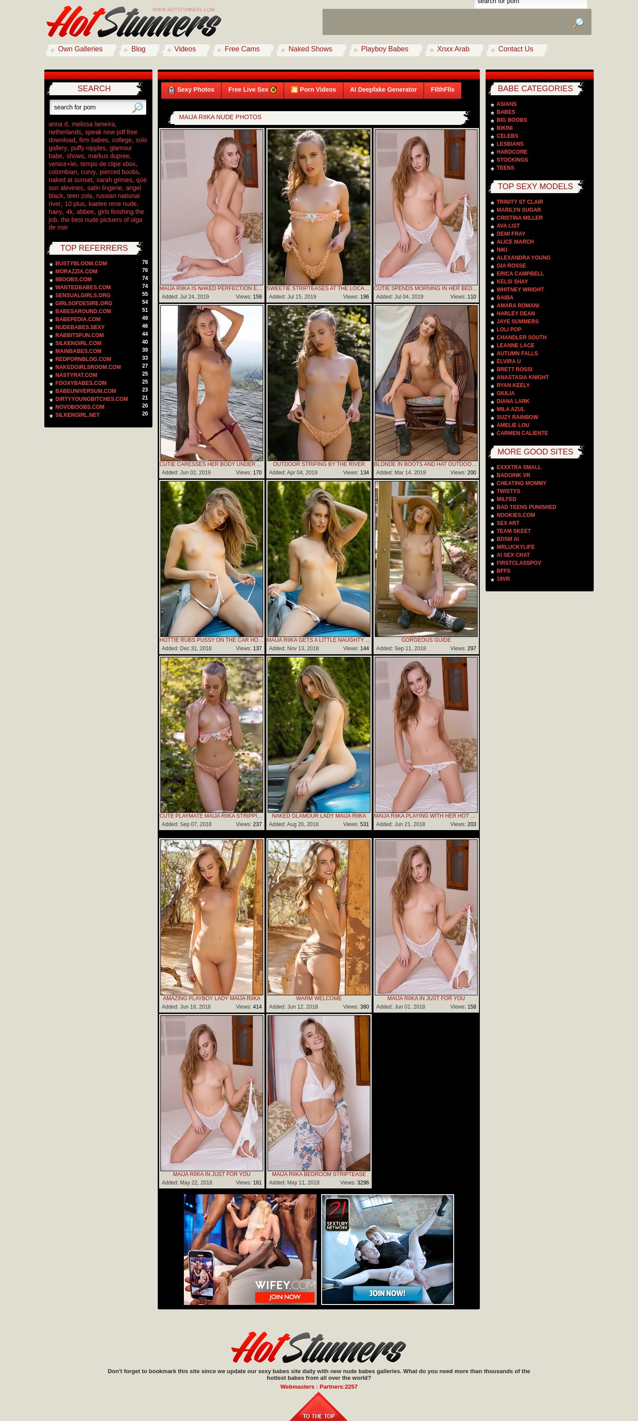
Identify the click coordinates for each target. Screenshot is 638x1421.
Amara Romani (518, 306)
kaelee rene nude (112, 203)
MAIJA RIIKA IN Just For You (426, 998)
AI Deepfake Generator (383, 89)
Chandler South (522, 337)
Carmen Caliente (522, 433)
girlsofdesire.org (84, 303)
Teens (505, 168)
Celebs (507, 136)
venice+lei (63, 163)
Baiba (505, 298)
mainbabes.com (78, 351)
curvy (88, 171)
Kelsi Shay (512, 282)
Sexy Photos (191, 89)
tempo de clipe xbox (108, 163)
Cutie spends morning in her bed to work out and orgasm (426, 288)
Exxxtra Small (519, 467)
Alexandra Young (524, 258)
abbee (85, 211)
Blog (138, 49)
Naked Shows (310, 49)
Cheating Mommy (521, 483)
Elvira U (509, 361)
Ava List (508, 226)
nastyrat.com (76, 375)
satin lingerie (104, 187)
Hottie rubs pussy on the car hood (212, 640)
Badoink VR (513, 475)
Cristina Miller (520, 218)
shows (75, 155)
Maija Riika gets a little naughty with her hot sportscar (319, 640)
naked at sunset (71, 179)
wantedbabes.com (83, 287)
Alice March (515, 242)
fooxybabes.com (80, 383)
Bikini (505, 128)
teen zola (80, 195)
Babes (506, 112)
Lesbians (510, 144)
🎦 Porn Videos (313, 89)
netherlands (65, 132)
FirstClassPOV (519, 563)
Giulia (506, 393)
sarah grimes (114, 179)
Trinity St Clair (520, 202)
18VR (503, 579)
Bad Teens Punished (526, 507)
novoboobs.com (80, 407)
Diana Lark (513, 401)
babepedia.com (78, 319)
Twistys (508, 491)
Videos (185, 49)
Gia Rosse (511, 266)
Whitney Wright (520, 290)
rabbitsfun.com (79, 335)
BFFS (503, 571)
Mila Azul (511, 409)
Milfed (507, 499)
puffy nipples (88, 147)
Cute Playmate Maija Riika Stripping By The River (212, 816)
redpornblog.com (83, 359)
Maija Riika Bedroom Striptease (319, 1174)
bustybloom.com (81, 263)
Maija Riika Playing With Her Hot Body (426, 816)
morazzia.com (76, 271)
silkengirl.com (78, 343)
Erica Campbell (520, 274)
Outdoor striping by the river (319, 464)
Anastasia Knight (523, 377)
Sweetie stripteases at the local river (319, 288)
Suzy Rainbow (517, 417)
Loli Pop (509, 329)
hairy (55, 211)
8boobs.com (73, 279)
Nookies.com (516, 515)
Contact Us (515, 49)
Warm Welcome (319, 998)
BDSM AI (508, 539)
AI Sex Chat (513, 555)
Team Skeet (514, 531)
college (122, 140)
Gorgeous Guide (426, 640)
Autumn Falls (517, 353)
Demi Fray (511, 234)
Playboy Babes (384, 49)
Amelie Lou (513, 425)
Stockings (512, 160)
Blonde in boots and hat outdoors (426, 464)
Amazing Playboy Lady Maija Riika (212, 998)
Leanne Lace (515, 345)
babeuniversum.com (85, 391)
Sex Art (508, 523)
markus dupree (108, 155)
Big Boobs (512, 120)
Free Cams (242, 49)
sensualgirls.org (83, 295)
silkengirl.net (77, 415)
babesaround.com (83, 311)
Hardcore (512, 152)
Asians (507, 104)
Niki (502, 250)
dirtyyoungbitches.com (91, 399)
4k (69, 211)
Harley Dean (516, 314)
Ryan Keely (513, 385)
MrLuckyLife (516, 547)
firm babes (93, 140)
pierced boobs (119, 171)
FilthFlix (443, 89)
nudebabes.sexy (80, 327)
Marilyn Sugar (519, 210)
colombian (63, 171)
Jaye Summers (518, 321)
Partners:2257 (338, 1386)
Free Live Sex (252, 89)
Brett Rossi (515, 369)
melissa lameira (93, 124)
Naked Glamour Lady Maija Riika (319, 816)
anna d (58, 124)
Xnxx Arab (453, 49)
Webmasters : (300, 1386)
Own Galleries (80, 49)
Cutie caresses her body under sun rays (212, 464)
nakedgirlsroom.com (88, 367)
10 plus (75, 203)
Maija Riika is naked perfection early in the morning (212, 288)
